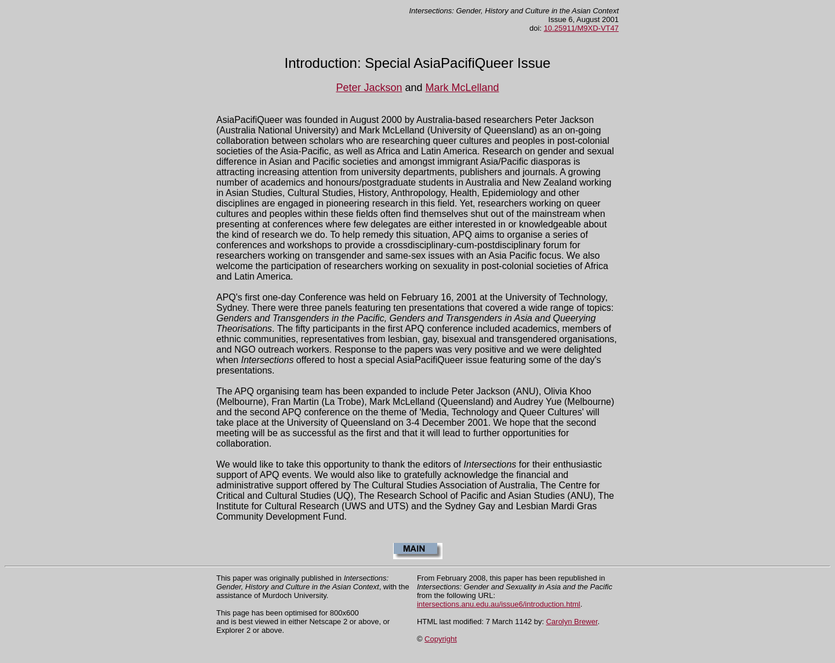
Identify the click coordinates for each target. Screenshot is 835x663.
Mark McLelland (462, 87)
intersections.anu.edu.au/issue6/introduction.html (498, 604)
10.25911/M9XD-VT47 (581, 28)
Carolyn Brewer (572, 621)
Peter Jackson (369, 87)
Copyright (440, 639)
